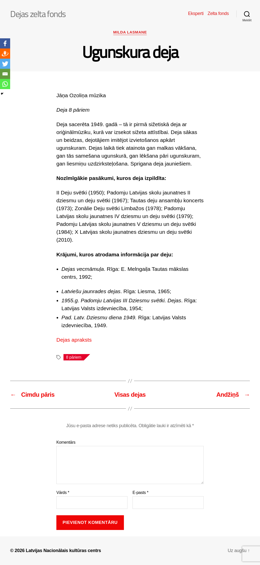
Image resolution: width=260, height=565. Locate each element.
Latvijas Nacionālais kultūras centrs (63, 550)
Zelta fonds (218, 13)
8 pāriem (73, 357)
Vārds (62, 492)
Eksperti (195, 13)
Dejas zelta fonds (38, 13)
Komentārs (65, 442)
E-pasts (141, 492)
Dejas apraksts (74, 340)
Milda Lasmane (130, 32)
